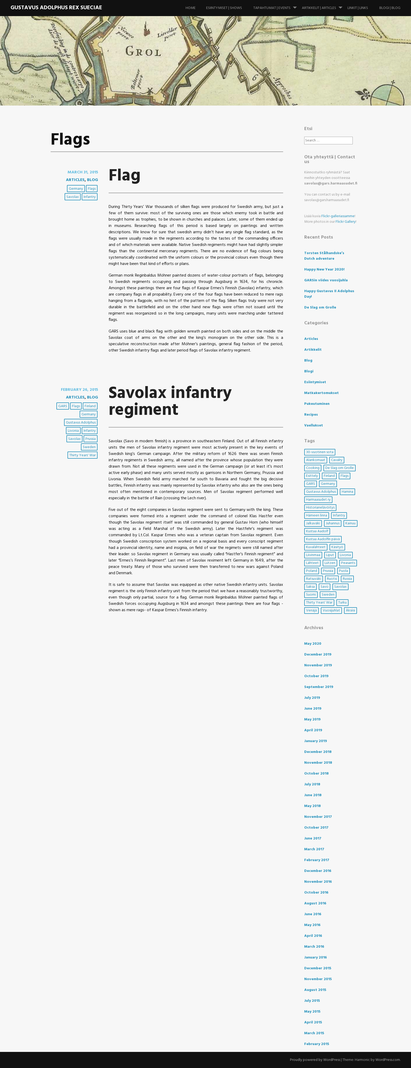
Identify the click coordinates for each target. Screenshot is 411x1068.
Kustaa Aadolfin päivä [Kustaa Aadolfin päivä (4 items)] (323, 539)
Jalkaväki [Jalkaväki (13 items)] (313, 523)
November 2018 (318, 763)
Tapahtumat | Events (277, 5)
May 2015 (312, 1012)
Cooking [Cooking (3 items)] (313, 468)
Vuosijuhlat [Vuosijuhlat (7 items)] (331, 610)
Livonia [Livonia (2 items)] (345, 555)
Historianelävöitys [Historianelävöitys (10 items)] (320, 508)
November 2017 (318, 817)
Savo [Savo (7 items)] (324, 587)
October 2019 (316, 676)
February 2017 (316, 860)
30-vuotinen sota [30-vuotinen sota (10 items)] (319, 452)
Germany (76, 189)
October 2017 (316, 828)
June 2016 (312, 914)
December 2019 (317, 655)
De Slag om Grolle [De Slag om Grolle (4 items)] (339, 468)
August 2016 (315, 903)
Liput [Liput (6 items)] (330, 555)
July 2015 (312, 1001)
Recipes (311, 415)
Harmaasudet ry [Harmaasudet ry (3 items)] (318, 500)
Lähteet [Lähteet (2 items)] (312, 563)
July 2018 (312, 784)
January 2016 (315, 958)
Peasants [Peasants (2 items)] (348, 563)
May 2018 (312, 806)
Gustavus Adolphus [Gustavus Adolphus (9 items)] (321, 492)
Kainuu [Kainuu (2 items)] (350, 523)
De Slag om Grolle (320, 308)
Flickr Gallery (346, 222)
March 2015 (314, 1033)
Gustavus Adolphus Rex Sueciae (56, 7)
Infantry (90, 197)
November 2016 (318, 882)
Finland (90, 406)
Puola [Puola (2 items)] (343, 571)
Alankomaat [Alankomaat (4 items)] (315, 460)
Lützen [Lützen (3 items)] (330, 563)
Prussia (90, 439)
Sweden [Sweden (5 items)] (328, 595)
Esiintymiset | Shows (224, 8)
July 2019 (312, 698)
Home (191, 8)
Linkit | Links (357, 8)
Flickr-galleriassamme (338, 216)
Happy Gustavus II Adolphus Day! (329, 294)
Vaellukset (313, 426)
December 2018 (318, 752)
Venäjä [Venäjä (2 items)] (311, 610)
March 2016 (314, 947)
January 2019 (315, 741)
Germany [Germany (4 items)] (328, 484)
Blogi (308, 371)
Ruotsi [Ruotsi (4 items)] (332, 579)
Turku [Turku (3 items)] (342, 603)
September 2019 (318, 687)
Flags (92, 189)
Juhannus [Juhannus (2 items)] (333, 523)
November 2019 (318, 665)
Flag (125, 176)
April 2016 (313, 936)
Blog (92, 180)
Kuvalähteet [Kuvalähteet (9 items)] (316, 547)
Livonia (73, 431)
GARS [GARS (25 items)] (310, 484)
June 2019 (312, 709)
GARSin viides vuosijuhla (326, 280)
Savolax (72, 197)
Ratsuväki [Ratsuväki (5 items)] (313, 579)
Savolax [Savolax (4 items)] (340, 587)
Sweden (89, 447)
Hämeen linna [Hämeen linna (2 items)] (316, 515)
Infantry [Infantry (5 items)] (339, 515)
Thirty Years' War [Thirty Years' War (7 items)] (319, 603)
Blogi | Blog (389, 8)
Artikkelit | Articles (324, 5)
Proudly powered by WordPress (315, 1060)
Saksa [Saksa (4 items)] (310, 587)
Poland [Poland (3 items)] (311, 571)
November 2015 (318, 979)
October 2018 (316, 774)
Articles (75, 180)
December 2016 (317, 871)
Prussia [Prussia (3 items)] (328, 571)
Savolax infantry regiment (170, 402)
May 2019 (312, 719)
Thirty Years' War (82, 455)
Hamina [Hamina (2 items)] (347, 492)
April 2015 (313, 1022)
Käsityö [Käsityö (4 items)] (337, 547)
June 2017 (312, 839)
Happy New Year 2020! (324, 270)
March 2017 (314, 849)
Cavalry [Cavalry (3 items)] (336, 460)
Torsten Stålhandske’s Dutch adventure (324, 256)
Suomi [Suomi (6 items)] (311, 595)
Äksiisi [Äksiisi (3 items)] (350, 610)
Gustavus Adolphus (81, 423)
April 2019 (313, 730)
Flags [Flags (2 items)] (345, 476)
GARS (62, 406)
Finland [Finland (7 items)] (329, 476)
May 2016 (312, 925)
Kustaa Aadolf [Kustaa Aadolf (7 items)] (317, 531)
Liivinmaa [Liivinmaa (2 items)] (313, 555)
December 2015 (317, 968)
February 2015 (316, 1044)
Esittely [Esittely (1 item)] (312, 476)
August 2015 (315, 990)
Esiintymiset (315, 382)
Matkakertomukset (321, 393)
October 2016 (316, 893)
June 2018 (313, 795)
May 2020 (312, 644)
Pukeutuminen (317, 404)
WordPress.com (387, 1060)
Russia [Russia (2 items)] (347, 579)
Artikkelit (313, 350)
